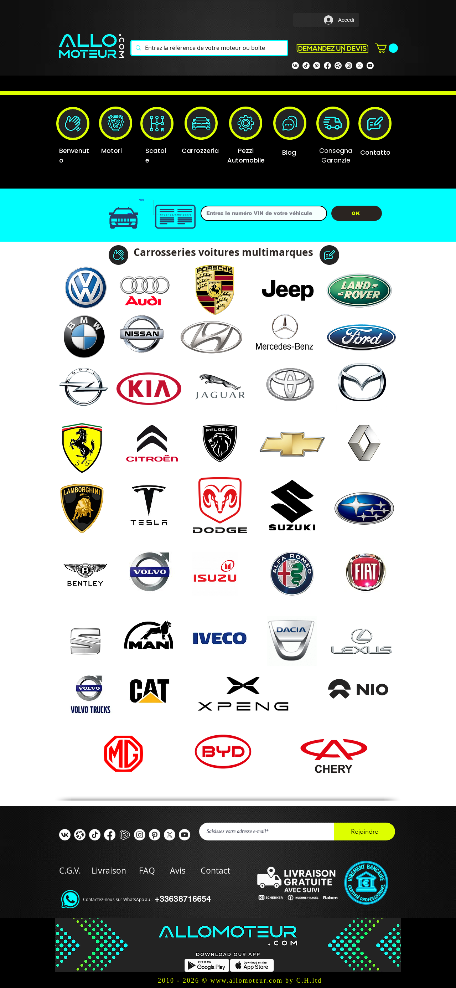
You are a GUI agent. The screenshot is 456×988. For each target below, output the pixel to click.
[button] (386, 48)
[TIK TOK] (306, 65)
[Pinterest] (316, 65)
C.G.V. (70, 870)
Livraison (115, 870)
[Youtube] (370, 65)
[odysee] (338, 65)
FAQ (147, 870)
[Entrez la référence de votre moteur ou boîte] (208, 48)
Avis (178, 870)
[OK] (356, 213)
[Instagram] (348, 65)
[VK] (295, 65)
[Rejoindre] (364, 831)
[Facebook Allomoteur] (327, 65)
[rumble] (124, 834)
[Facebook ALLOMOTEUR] (109, 834)
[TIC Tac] (94, 834)
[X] (359, 65)
